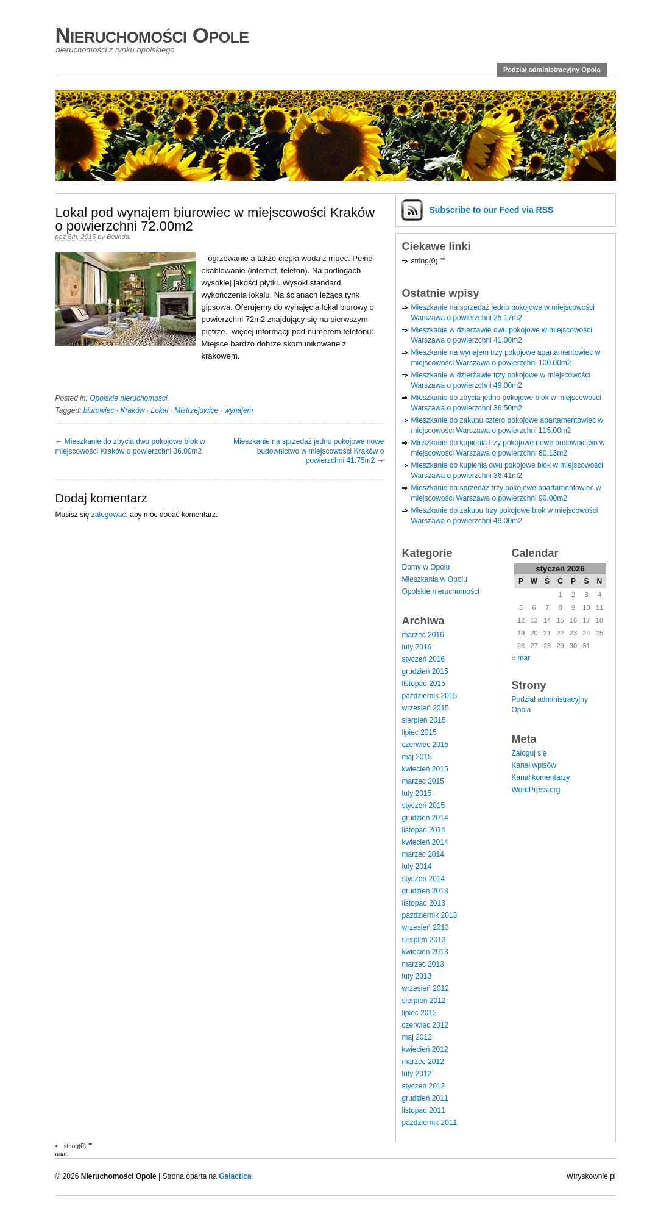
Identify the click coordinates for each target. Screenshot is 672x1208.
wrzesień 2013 (425, 927)
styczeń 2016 (423, 659)
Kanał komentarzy (541, 777)
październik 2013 (430, 915)
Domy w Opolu (426, 567)
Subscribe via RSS (492, 210)
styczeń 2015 (423, 805)
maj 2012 (417, 1037)
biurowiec (99, 410)
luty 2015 (417, 793)
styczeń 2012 (423, 1086)
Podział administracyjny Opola (552, 69)
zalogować (108, 514)
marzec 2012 (423, 1061)
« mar (521, 658)
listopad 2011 (423, 1110)
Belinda (118, 236)
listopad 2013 (423, 903)
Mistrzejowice (196, 410)
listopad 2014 (423, 830)
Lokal (160, 410)
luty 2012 (417, 1074)
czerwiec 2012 (425, 1025)
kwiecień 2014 (425, 842)
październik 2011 (430, 1122)
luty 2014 (417, 866)
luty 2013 (417, 976)
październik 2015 (430, 696)
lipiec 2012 (419, 1013)
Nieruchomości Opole (152, 35)
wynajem (238, 410)
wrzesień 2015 (425, 708)
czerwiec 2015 (425, 744)
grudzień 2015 (425, 671)
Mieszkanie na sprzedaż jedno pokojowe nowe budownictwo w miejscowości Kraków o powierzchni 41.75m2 (308, 451)
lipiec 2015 (419, 732)
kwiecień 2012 (425, 1049)
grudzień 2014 (425, 817)
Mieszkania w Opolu (434, 579)
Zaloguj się (529, 753)
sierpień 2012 (424, 1000)
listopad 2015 (423, 683)
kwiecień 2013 (425, 952)
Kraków (132, 410)
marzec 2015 (423, 781)
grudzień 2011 (425, 1098)
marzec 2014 (423, 854)
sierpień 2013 (424, 939)
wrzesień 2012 (425, 988)
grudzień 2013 (425, 891)
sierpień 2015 (424, 720)
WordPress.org (536, 789)
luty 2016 (417, 647)
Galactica (235, 1176)
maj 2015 (417, 756)
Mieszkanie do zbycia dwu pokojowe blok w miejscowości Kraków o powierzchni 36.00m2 (130, 446)
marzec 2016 (423, 635)
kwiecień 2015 (425, 769)
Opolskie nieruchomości (128, 398)
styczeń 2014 (423, 878)
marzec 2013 (423, 964)
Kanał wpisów (534, 765)
